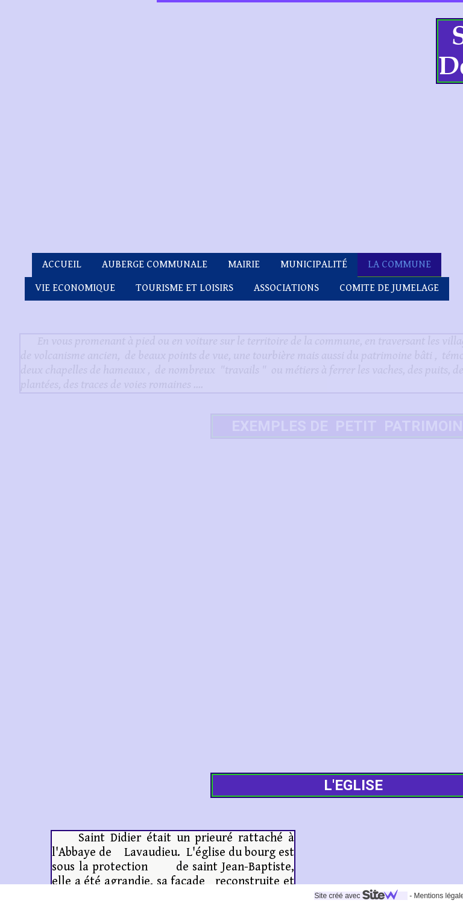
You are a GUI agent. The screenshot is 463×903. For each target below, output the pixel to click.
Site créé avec (203, 896)
